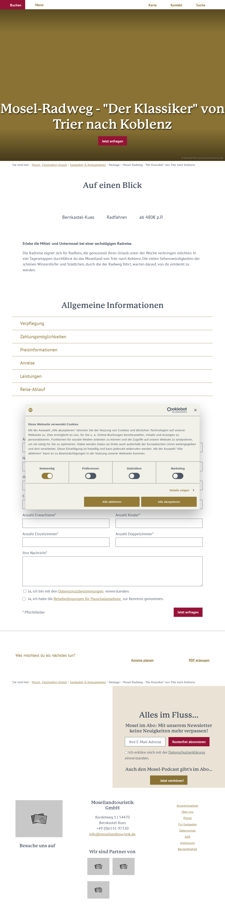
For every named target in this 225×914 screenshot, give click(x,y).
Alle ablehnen (111, 501)
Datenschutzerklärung (186, 752)
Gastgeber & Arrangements (88, 165)
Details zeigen (179, 490)
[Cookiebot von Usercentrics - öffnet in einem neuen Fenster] (170, 410)
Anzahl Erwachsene (39, 514)
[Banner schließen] (195, 410)
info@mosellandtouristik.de (112, 834)
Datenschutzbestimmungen (81, 591)
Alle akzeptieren (169, 501)
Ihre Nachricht (34, 552)
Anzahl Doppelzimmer (135, 533)
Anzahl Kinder (128, 514)
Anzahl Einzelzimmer (40, 533)
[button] (12, 4)
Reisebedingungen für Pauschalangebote (88, 598)
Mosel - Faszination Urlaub (49, 165)
